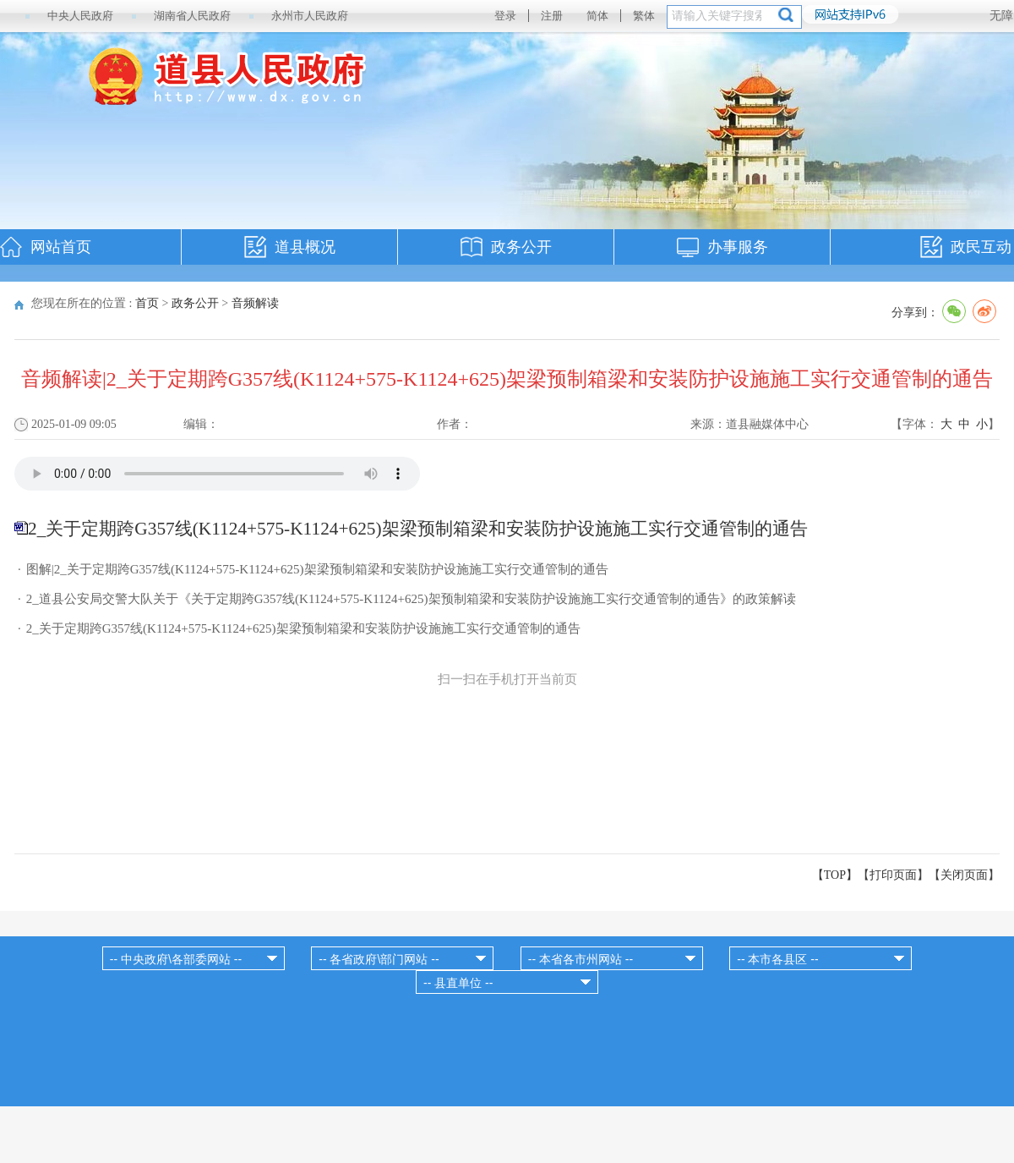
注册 (552, 15)
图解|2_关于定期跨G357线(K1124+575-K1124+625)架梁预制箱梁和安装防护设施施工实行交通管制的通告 (317, 569)
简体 (597, 15)
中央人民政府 (80, 15)
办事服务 (737, 247)
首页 (147, 303)
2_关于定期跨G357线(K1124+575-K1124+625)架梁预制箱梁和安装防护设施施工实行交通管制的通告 (303, 628)
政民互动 (981, 247)
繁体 (644, 15)
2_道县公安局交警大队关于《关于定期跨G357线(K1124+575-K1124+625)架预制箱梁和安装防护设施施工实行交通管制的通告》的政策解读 (411, 599)
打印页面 (893, 875)
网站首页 (60, 247)
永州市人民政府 (309, 15)
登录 (505, 15)
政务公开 (521, 247)
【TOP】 (835, 875)
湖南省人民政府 (192, 15)
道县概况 (305, 247)
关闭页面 (964, 875)
